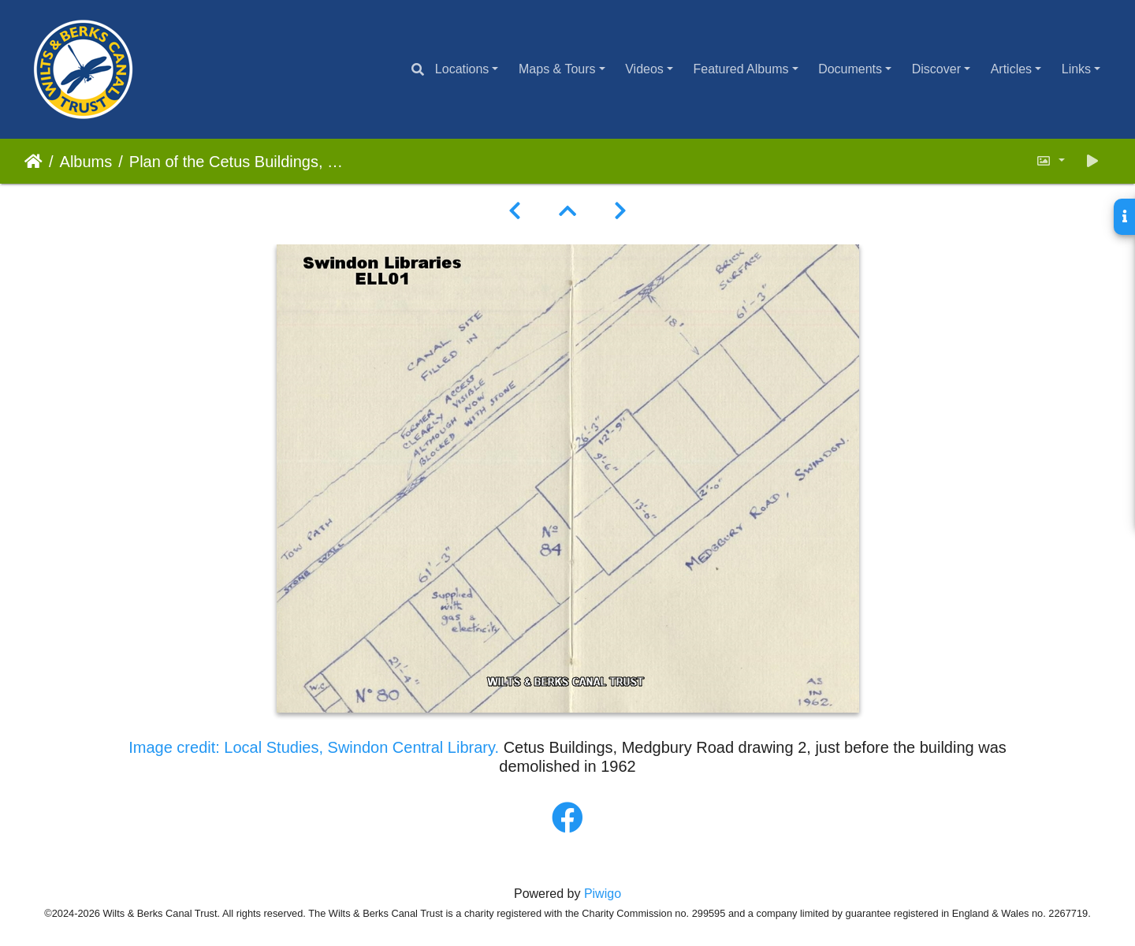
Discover (936, 69)
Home (33, 161)
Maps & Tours (557, 69)
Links (1076, 69)
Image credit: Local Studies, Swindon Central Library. (315, 747)
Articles (1011, 69)
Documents (850, 69)
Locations (462, 69)
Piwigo (602, 893)
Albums (86, 161)
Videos (644, 69)
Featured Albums (741, 69)
